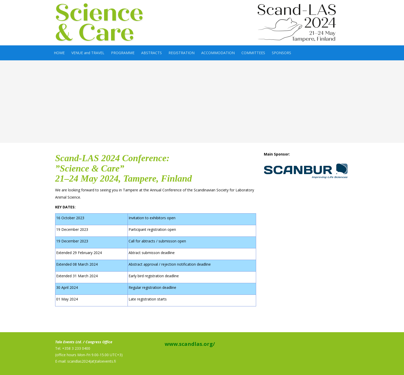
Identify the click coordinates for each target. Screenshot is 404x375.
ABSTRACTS (151, 52)
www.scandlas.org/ (189, 343)
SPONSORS (281, 52)
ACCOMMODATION (218, 52)
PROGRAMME (122, 52)
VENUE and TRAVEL (87, 52)
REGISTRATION (182, 52)
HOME (59, 52)
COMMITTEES (253, 52)
